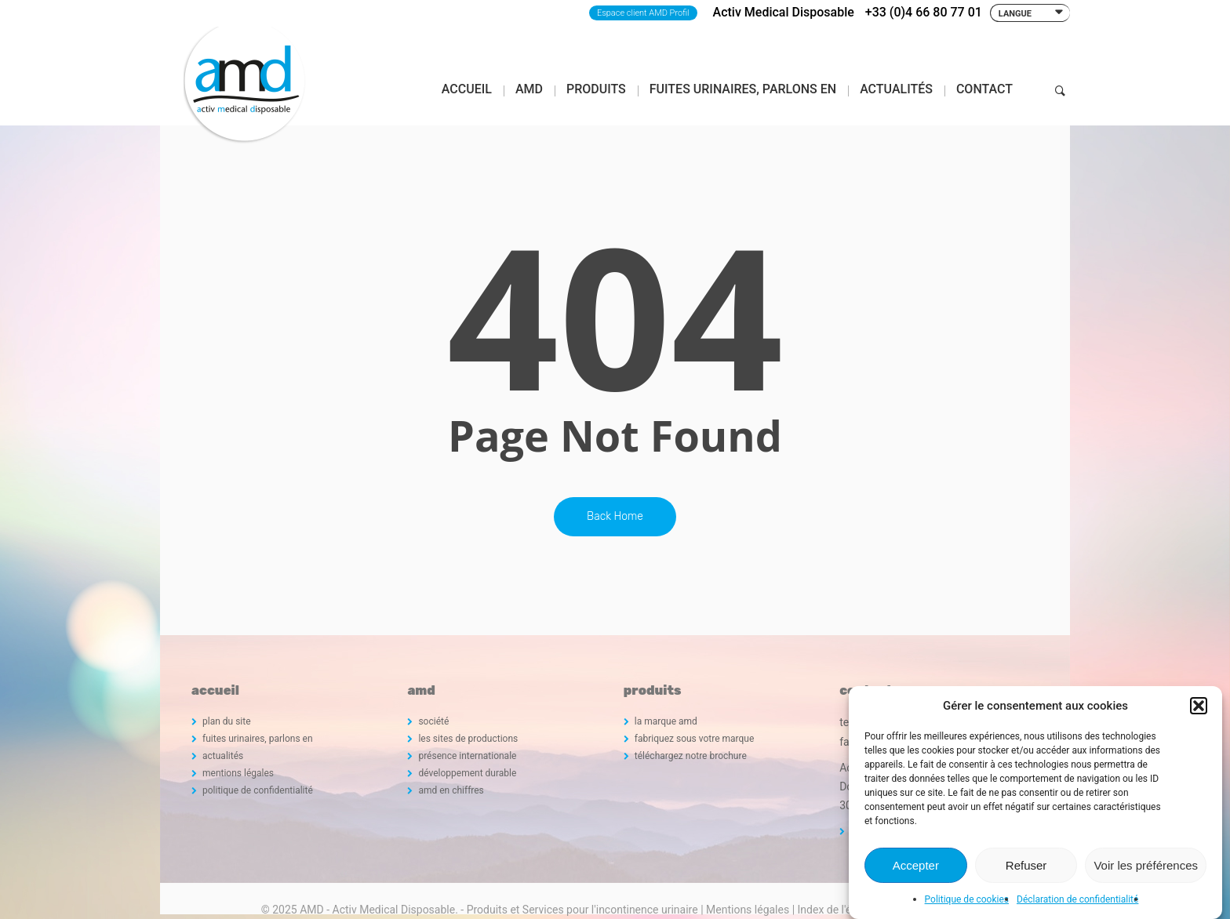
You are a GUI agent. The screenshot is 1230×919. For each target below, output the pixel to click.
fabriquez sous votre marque (695, 738)
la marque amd (666, 721)
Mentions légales (747, 909)
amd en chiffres (450, 790)
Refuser (1026, 865)
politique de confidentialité (257, 790)
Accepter (916, 865)
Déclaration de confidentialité (1077, 899)
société (433, 721)
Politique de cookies (967, 899)
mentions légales (238, 773)
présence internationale (467, 755)
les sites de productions (468, 738)
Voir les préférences (1146, 865)
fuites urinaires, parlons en (257, 738)
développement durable (467, 773)
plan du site (226, 721)
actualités (222, 755)
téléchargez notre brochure (691, 755)
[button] (1198, 706)
